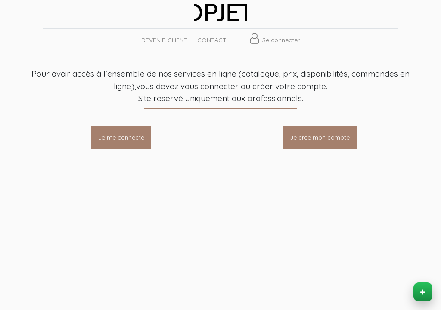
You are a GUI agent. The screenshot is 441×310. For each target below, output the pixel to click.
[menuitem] (164, 40)
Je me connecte (121, 137)
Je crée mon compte (320, 137)
